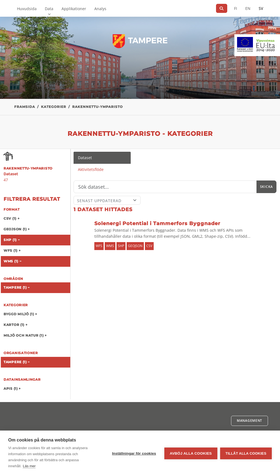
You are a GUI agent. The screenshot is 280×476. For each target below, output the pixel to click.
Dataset (85, 157)
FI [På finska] (235, 8)
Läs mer (29, 466)
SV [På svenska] (261, 8)
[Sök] (221, 8)
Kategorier (53, 107)
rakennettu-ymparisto (97, 107)
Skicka (266, 186)
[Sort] (107, 200)
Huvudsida (27, 8)
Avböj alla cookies (191, 453)
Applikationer (74, 8)
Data (49, 8)
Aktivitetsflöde (91, 169)
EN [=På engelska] (247, 8)
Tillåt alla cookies (246, 453)
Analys (100, 8)
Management (249, 420)
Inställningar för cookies (134, 453)
